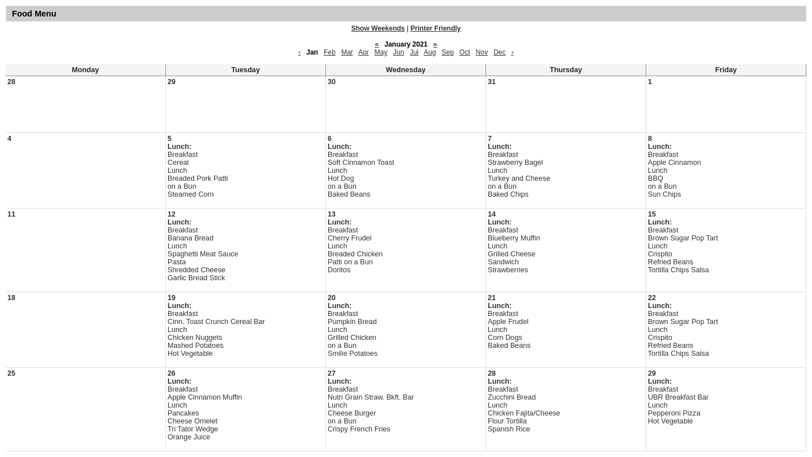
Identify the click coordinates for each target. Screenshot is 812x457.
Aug (430, 52)
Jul (414, 52)
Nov (482, 52)
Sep (448, 52)
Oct (464, 52)
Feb (330, 52)
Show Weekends (378, 28)
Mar (347, 52)
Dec (499, 52)
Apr (363, 52)
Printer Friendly (436, 28)
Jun (398, 52)
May (381, 52)
